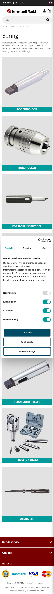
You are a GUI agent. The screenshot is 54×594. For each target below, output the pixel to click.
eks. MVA (7, 2)
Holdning (14, 26)
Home (4, 26)
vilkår (29, 591)
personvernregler (17, 591)
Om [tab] (44, 248)
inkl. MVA (20, 2)
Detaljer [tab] (27, 248)
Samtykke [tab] (10, 248)
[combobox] (27, 20)
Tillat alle (27, 332)
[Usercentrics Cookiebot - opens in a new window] (38, 240)
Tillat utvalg (27, 342)
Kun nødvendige (27, 351)
